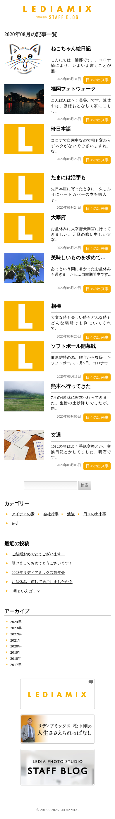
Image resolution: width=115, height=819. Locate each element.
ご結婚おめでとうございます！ (38, 555)
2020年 (16, 647)
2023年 (16, 629)
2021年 (16, 641)
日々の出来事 (96, 80)
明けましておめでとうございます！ (42, 564)
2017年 (16, 665)
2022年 (16, 634)
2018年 (16, 659)
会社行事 (51, 515)
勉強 (71, 515)
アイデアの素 (23, 515)
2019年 (16, 653)
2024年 (16, 622)
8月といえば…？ (26, 591)
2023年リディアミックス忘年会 (38, 573)
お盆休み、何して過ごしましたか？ (42, 582)
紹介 (15, 524)
